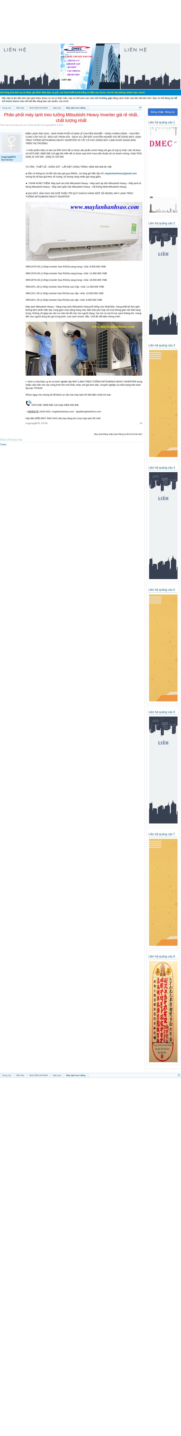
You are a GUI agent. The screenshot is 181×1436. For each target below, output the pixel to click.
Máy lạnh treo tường (24, 125)
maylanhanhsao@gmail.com (121, 173)
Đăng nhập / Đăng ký (163, 112)
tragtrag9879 (50, 125)
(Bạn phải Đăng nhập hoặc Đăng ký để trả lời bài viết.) (118, 434)
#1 (141, 423)
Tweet (3, 444)
